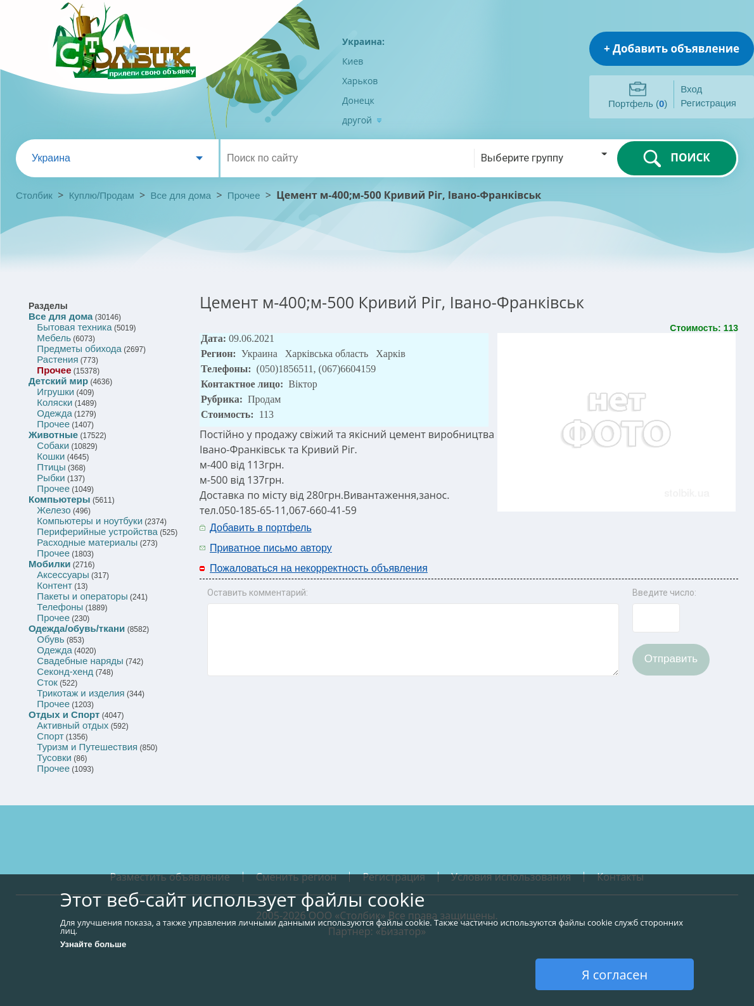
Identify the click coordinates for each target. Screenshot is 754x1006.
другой (362, 120)
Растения (57, 359)
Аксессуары (63, 574)
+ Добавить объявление (671, 48)
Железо (53, 510)
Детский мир (58, 380)
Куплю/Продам (103, 195)
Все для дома (181, 195)
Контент (54, 585)
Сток (47, 682)
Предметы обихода (79, 348)
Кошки (51, 456)
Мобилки (49, 563)
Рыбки (51, 477)
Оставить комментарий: (257, 592)
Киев (352, 61)
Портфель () (637, 103)
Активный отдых (72, 725)
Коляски (54, 402)
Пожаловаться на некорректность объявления (319, 568)
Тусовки (54, 757)
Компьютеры (60, 499)
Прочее (243, 195)
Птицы (51, 467)
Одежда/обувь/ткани (77, 628)
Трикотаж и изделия (80, 693)
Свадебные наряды (80, 660)
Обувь (50, 639)
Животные (53, 434)
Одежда (54, 413)
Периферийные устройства (97, 531)
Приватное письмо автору (271, 548)
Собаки (53, 445)
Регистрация (708, 102)
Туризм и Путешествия (87, 746)
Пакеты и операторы (82, 596)
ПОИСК (676, 158)
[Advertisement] (571, 537)
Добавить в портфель (261, 527)
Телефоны (60, 606)
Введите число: (664, 592)
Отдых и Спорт (64, 714)
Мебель (54, 337)
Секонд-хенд (65, 671)
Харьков (360, 81)
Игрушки (55, 391)
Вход (691, 89)
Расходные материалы (87, 542)
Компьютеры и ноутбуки (90, 520)
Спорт (50, 736)
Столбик (34, 195)
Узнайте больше (93, 944)
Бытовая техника (74, 327)
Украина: (363, 41)
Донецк (358, 100)
